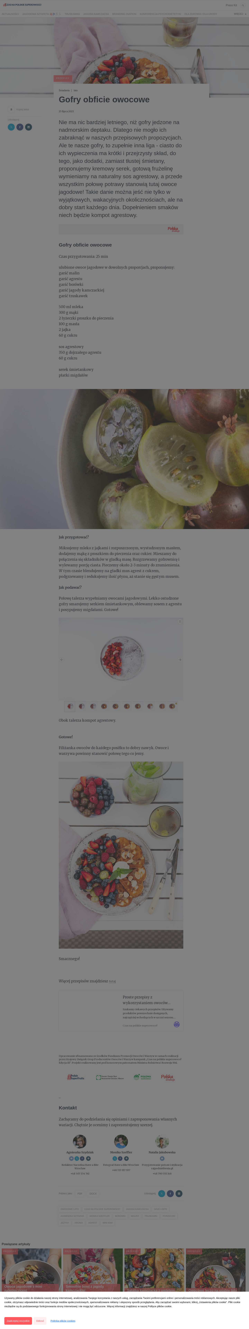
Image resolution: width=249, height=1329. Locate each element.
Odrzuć (40, 1320)
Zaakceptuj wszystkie (18, 1320)
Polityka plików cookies (62, 1320)
